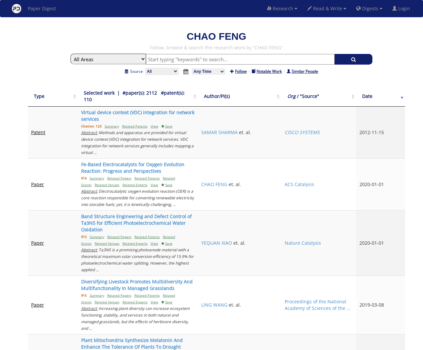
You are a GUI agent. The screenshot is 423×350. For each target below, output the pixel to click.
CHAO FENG (286, 148)
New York (265, 344)
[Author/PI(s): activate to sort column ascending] (300, 93)
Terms (214, 344)
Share (245, 344)
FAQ (184, 344)
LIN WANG (284, 261)
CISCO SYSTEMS (350, 116)
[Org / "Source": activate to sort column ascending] (356, 93)
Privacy (230, 344)
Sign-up (198, 344)
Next (395, 287)
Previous (330, 287)
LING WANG (286, 222)
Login (402, 8)
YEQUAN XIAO (288, 183)
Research (282, 8)
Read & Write (326, 8)
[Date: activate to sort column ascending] (394, 93)
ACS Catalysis (347, 148)
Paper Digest (34, 8)
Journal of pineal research (351, 260)
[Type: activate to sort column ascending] (45, 93)
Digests (369, 8)
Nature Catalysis (351, 183)
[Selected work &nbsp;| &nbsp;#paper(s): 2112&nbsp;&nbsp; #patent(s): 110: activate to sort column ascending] (166, 93)
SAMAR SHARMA (291, 116)
